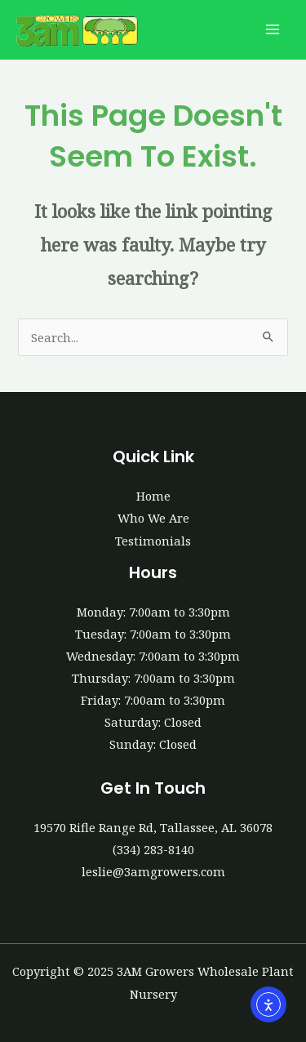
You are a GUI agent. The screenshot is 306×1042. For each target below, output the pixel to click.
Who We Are (153, 518)
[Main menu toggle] (272, 30)
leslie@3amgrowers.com (153, 871)
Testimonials (153, 540)
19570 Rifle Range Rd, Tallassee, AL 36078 (153, 827)
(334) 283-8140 (153, 849)
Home (153, 496)
